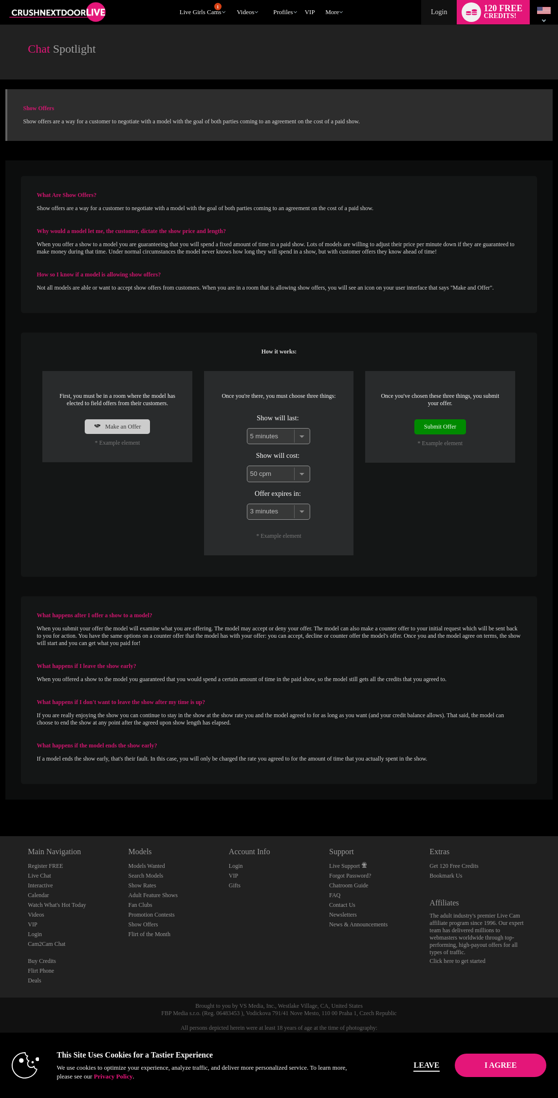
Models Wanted (147, 866)
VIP (310, 12)
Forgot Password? (350, 875)
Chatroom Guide (348, 885)
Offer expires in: (278, 493)
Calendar (38, 895)
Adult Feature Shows (153, 895)
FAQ (334, 895)
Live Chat (39, 875)
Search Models (146, 875)
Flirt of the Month (149, 934)
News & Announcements (358, 924)
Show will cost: (278, 455)
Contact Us (342, 905)
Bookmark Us (445, 875)
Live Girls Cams (201, 9)
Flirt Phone (41, 970)
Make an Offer (117, 426)
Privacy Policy (142, 1076)
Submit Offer (440, 426)
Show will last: (277, 418)
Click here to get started (457, 961)
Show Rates (142, 885)
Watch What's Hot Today (57, 905)
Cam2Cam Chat (46, 944)
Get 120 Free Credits (453, 866)
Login (439, 12)
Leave (405, 1065)
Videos (245, 12)
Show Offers (143, 924)
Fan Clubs (140, 905)
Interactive (40, 885)
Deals (34, 980)
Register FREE (45, 866)
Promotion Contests (152, 914)
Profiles (283, 12)
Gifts (235, 885)
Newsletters (343, 914)
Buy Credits (42, 961)
